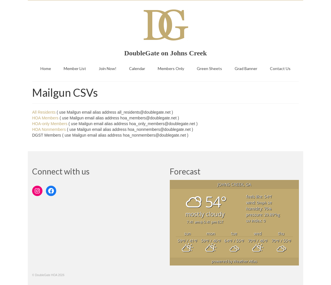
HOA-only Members (49, 123)
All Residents (44, 112)
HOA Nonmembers (49, 129)
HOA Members (45, 118)
